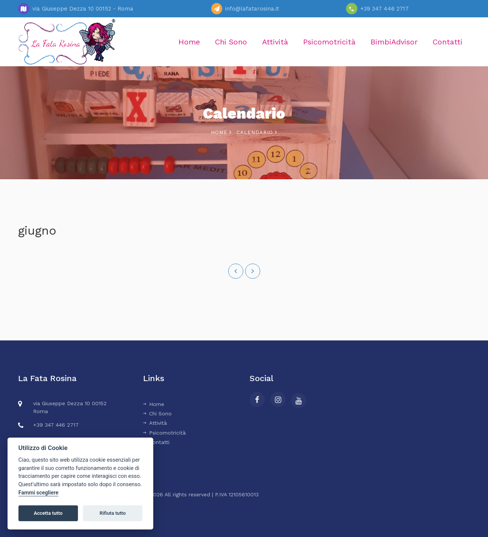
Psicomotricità (329, 41)
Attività (275, 41)
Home (189, 41)
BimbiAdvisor (394, 41)
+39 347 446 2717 (384, 8)
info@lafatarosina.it (252, 8)
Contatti (447, 41)
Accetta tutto (48, 513)
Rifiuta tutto (113, 513)
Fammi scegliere (38, 493)
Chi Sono (231, 41)
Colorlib (361, 494)
